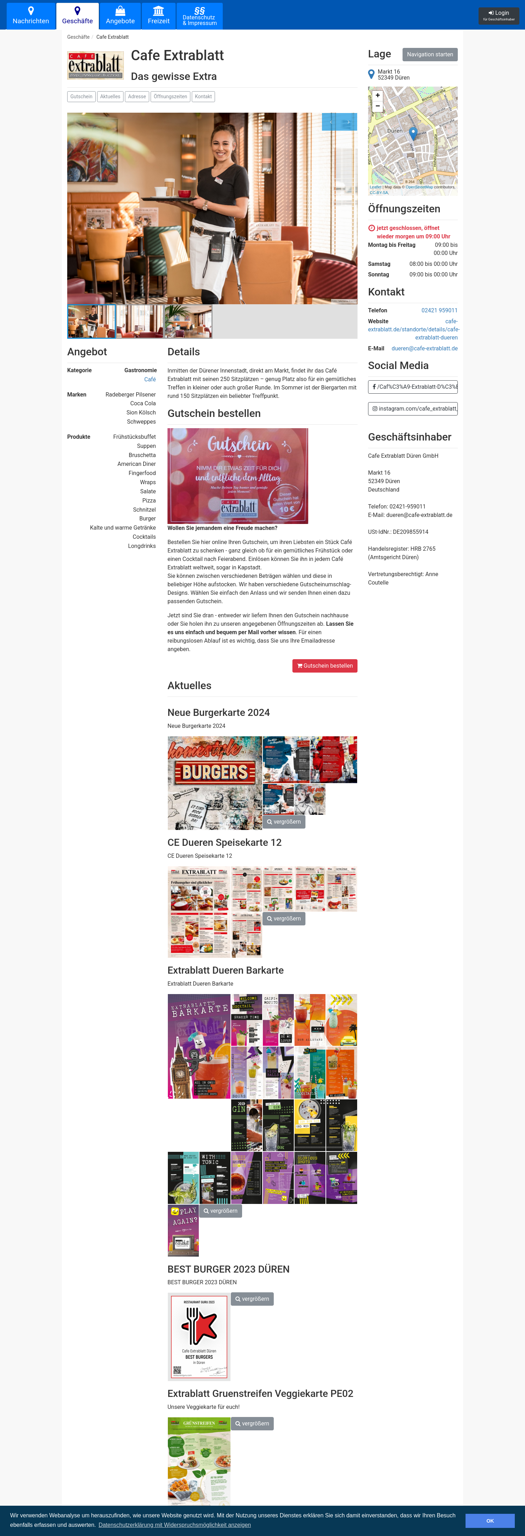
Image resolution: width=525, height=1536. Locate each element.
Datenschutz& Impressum (200, 15)
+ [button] (377, 96)
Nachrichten (31, 15)
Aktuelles (110, 96)
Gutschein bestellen (325, 665)
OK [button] (490, 1521)
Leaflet (375, 187)
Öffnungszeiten (170, 96)
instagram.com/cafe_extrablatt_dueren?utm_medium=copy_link (415, 408)
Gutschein (81, 96)
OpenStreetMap (419, 187)
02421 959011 (440, 310)
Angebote (120, 15)
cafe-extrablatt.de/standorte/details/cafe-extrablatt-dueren (414, 329)
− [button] (377, 106)
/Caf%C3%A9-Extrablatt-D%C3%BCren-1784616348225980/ (415, 386)
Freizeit (159, 15)
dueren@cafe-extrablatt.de (425, 348)
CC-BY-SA (379, 193)
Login (499, 15)
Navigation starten (430, 54)
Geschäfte (77, 15)
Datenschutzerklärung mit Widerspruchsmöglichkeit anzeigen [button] (175, 1525)
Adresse (137, 96)
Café (150, 379)
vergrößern (284, 821)
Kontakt (203, 96)
